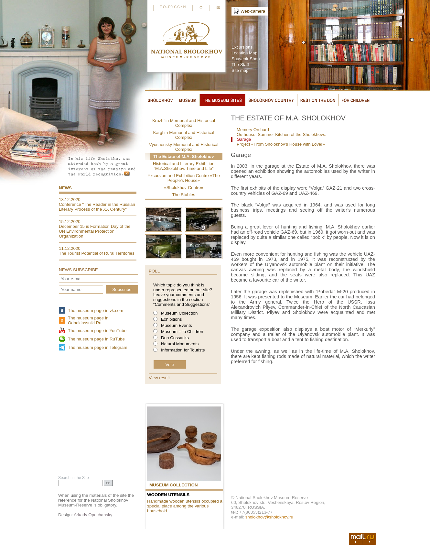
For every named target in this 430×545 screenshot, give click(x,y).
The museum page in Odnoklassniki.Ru (88, 320)
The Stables (183, 194)
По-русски (173, 7)
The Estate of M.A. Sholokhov (183, 156)
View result (159, 377)
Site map (240, 70)
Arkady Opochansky (93, 514)
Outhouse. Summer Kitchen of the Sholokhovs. (281, 134)
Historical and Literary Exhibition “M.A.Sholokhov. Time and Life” (183, 166)
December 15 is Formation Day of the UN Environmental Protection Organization (95, 231)
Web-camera (253, 11)
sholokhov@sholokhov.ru (269, 517)
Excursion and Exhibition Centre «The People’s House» (183, 178)
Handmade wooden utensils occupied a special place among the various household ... (184, 506)
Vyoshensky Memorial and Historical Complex (183, 147)
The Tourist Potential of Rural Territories (96, 253)
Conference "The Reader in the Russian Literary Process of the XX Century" (97, 207)
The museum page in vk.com (95, 310)
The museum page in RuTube (96, 339)
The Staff (240, 64)
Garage (244, 139)
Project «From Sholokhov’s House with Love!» (281, 144)
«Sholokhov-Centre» (183, 187)
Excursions (242, 47)
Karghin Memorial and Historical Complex (183, 135)
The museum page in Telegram (97, 347)
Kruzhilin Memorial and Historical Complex (183, 123)
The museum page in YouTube (97, 330)
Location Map (244, 52)
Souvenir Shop (245, 58)
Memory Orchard (253, 129)
